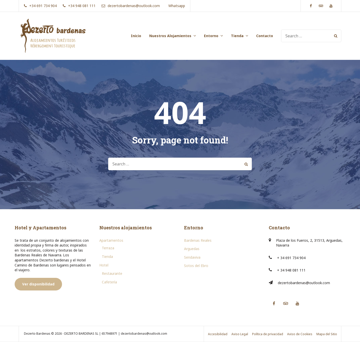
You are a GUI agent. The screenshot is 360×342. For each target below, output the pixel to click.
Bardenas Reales (198, 240)
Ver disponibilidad (38, 284)
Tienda (237, 35)
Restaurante (112, 273)
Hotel (103, 265)
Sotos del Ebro (196, 265)
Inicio (136, 35)
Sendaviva (192, 257)
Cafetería (109, 282)
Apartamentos (111, 240)
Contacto (264, 35)
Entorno (211, 35)
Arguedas (191, 248)
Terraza (108, 248)
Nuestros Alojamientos (170, 35)
